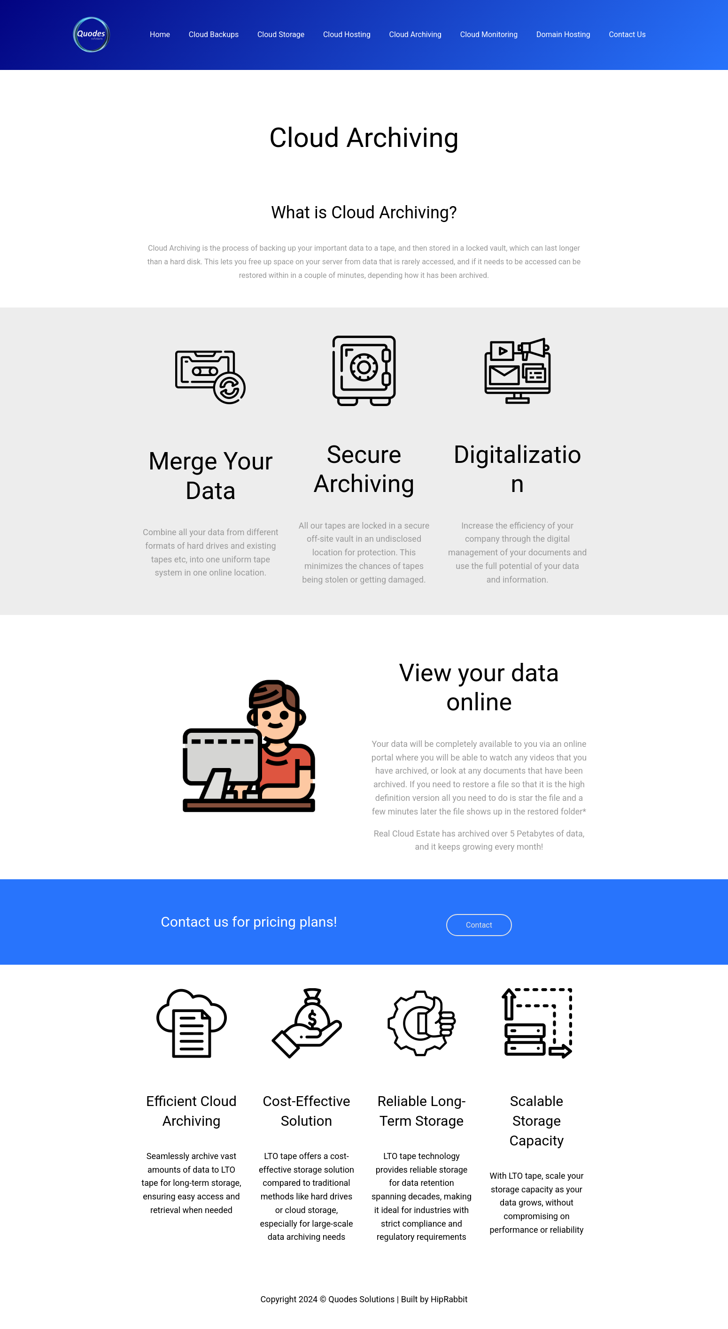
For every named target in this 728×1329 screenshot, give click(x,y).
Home (160, 34)
